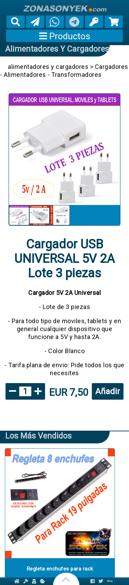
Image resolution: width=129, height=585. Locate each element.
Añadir (107, 391)
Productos (64, 36)
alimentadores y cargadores (57, 49)
